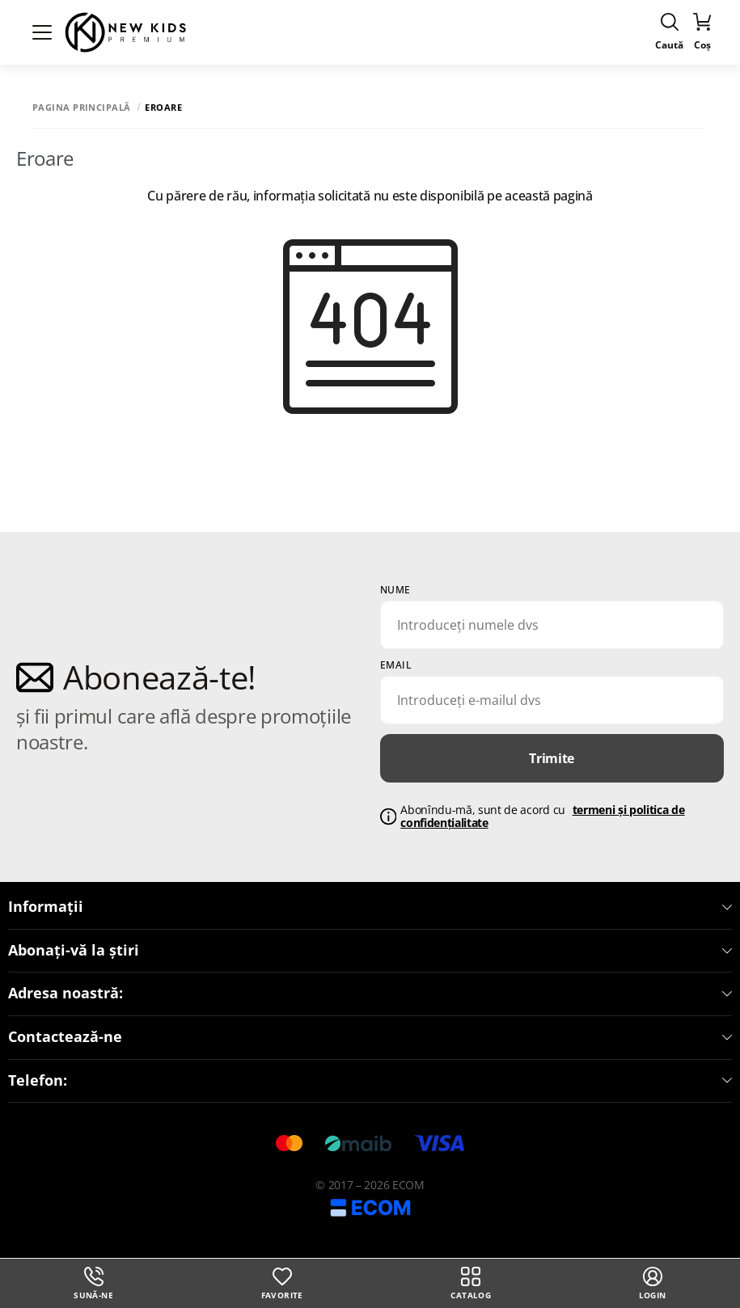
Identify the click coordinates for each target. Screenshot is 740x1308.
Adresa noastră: (370, 993)
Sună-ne (93, 1284)
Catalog (470, 1284)
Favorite (282, 1284)
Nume (395, 590)
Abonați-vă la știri (370, 951)
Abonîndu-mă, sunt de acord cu (542, 817)
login (652, 1284)
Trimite (551, 758)
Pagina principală (81, 107)
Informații (370, 907)
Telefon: (370, 1081)
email (396, 665)
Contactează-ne (370, 1037)
